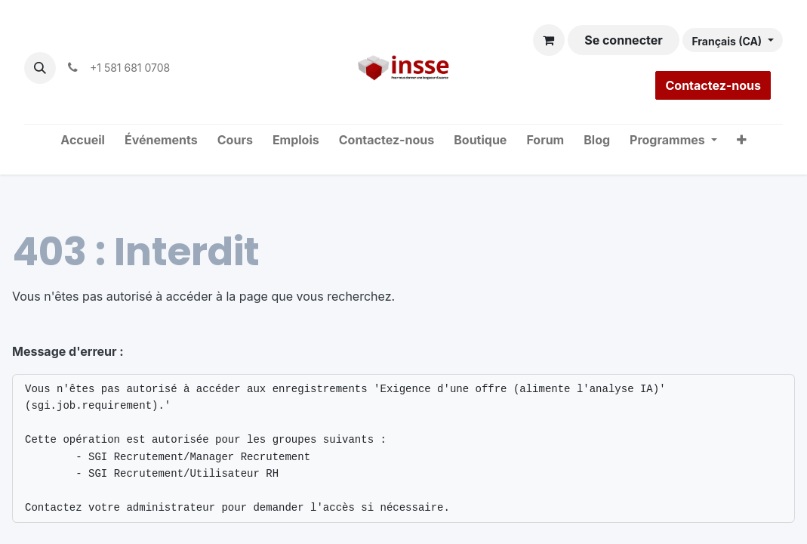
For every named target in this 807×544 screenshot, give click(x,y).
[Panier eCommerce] (549, 40)
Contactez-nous (713, 85)
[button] (40, 68)
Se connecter (623, 40)
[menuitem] (82, 140)
